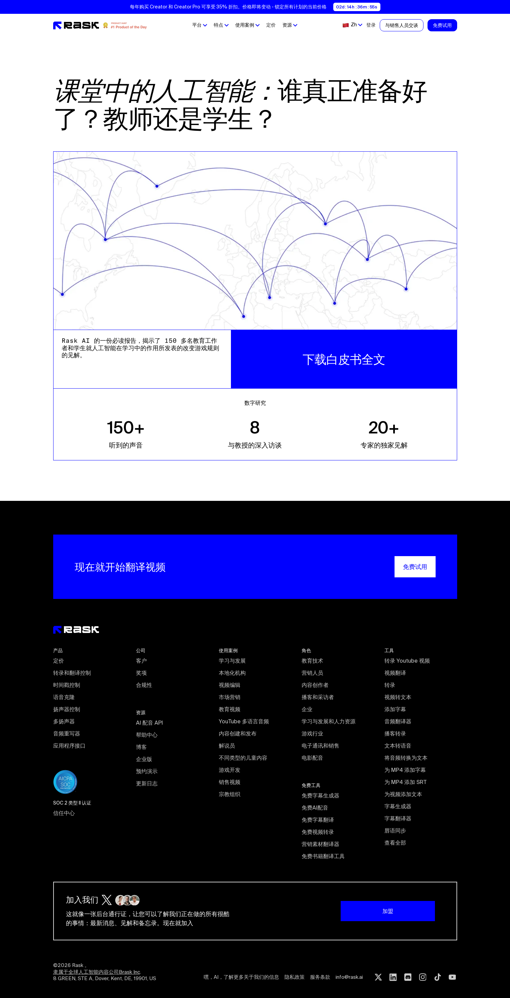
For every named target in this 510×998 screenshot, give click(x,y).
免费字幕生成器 (320, 795)
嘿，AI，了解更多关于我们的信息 (241, 977)
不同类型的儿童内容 (243, 758)
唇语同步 (395, 830)
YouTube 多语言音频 (244, 721)
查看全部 (395, 843)
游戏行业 (312, 733)
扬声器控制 (66, 709)
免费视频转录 (318, 832)
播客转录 (395, 733)
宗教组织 (229, 794)
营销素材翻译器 (320, 844)
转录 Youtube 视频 (407, 661)
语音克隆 (64, 697)
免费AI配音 (315, 808)
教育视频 (229, 709)
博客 (141, 747)
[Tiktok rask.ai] (437, 977)
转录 (389, 685)
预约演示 (147, 771)
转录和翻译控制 (72, 673)
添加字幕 (395, 709)
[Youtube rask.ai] (452, 977)
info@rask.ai (349, 977)
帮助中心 (147, 735)
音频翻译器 (397, 721)
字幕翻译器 (397, 818)
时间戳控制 (66, 685)
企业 (307, 709)
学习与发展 (232, 661)
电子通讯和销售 (320, 746)
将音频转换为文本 (406, 758)
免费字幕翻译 (318, 820)
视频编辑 (229, 685)
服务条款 (320, 977)
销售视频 (229, 782)
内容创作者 (315, 685)
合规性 (144, 685)
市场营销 (229, 697)
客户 (141, 661)
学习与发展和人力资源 (328, 721)
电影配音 (312, 758)
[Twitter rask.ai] (378, 977)
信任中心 (64, 813)
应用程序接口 (69, 746)
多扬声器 (64, 721)
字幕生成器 (397, 806)
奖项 (141, 673)
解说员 (227, 746)
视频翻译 (395, 673)
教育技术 (312, 661)
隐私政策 (294, 977)
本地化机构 (232, 673)
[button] (199, 25)
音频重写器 (66, 733)
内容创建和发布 (238, 733)
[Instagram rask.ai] (423, 977)
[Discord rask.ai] (408, 977)
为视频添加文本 (403, 794)
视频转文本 (397, 697)
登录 (371, 25)
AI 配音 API (149, 723)
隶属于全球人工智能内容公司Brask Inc (96, 972)
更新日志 (147, 783)
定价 (270, 25)
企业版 (144, 759)
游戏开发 (229, 770)
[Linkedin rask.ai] (393, 977)
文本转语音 (397, 746)
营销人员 (312, 673)
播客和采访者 (318, 697)
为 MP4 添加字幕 (405, 770)
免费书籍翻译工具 (323, 856)
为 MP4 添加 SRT (405, 782)
